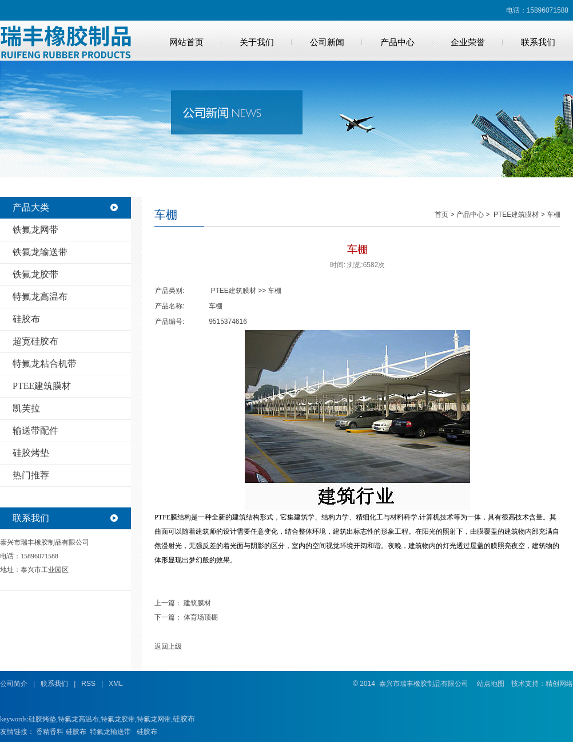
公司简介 (13, 684)
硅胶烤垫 (31, 453)
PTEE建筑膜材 (42, 386)
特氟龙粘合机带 (45, 363)
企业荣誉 (468, 42)
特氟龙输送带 (110, 732)
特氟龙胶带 (118, 719)
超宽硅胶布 (35, 341)
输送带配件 (35, 430)
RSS (88, 684)
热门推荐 (31, 475)
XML (116, 684)
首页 (441, 215)
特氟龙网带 (154, 719)
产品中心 (397, 42)
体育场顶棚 (201, 617)
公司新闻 (327, 42)
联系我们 (538, 42)
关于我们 (257, 42)
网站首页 (186, 42)
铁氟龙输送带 (40, 252)
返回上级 (168, 646)
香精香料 (49, 732)
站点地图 (490, 684)
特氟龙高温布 (40, 296)
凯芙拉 (26, 408)
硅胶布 (26, 319)
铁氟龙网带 (35, 230)
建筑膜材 (197, 603)
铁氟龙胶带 (35, 274)
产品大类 (31, 207)
